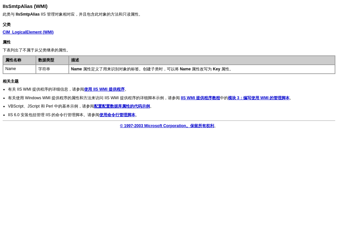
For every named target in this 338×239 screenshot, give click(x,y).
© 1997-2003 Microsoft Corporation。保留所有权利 (167, 125)
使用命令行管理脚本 (117, 115)
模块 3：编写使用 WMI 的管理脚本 (258, 98)
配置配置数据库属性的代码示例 (122, 106)
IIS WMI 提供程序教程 (200, 98)
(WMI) (28, 32)
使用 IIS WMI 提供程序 (104, 89)
